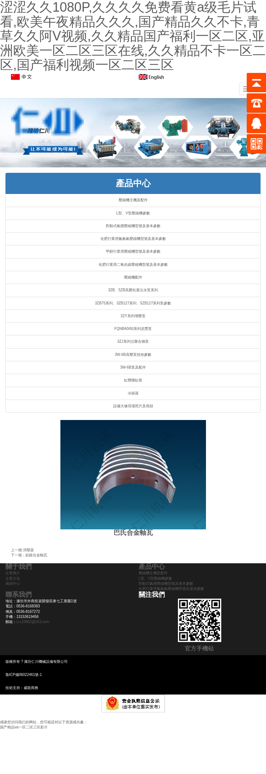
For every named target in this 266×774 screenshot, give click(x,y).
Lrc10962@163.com (32, 622)
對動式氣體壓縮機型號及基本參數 (133, 226)
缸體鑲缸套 (133, 380)
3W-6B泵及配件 (133, 367)
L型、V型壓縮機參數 (133, 213)
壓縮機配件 (133, 277)
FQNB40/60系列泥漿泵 (133, 329)
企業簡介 (12, 573)
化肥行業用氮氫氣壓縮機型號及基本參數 (133, 239)
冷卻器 (133, 393)
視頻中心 (12, 584)
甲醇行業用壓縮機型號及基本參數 (133, 251)
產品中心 (133, 183)
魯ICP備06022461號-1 (23, 675)
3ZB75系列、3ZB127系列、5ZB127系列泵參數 (133, 303)
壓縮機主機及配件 (133, 200)
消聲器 (28, 550)
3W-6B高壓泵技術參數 (133, 355)
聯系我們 (18, 594)
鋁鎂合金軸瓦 (36, 555)
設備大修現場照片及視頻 (133, 406)
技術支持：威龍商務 (21, 688)
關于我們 (18, 566)
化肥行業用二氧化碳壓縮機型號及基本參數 (133, 264)
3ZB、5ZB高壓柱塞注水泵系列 (133, 290)
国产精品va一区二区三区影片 (24, 727)
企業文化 (12, 578)
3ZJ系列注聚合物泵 (133, 341)
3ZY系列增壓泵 (132, 316)
